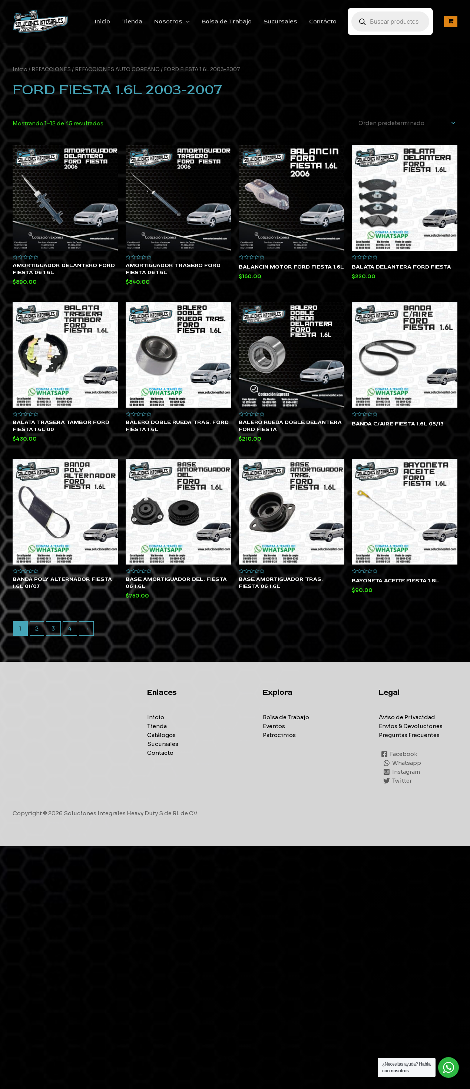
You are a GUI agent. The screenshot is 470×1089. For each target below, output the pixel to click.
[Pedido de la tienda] (405, 123)
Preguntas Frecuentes (409, 734)
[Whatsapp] (402, 763)
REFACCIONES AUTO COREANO (117, 69)
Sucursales (280, 21)
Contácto (323, 21)
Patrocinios (279, 734)
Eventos (274, 726)
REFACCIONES (51, 69)
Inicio (102, 21)
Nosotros (172, 21)
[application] (186, 21)
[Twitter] (397, 780)
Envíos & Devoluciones (411, 726)
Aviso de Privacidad (407, 717)
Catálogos (161, 734)
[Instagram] (401, 772)
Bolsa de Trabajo (227, 21)
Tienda (132, 21)
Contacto (160, 752)
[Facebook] (399, 754)
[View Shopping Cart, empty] (450, 21)
